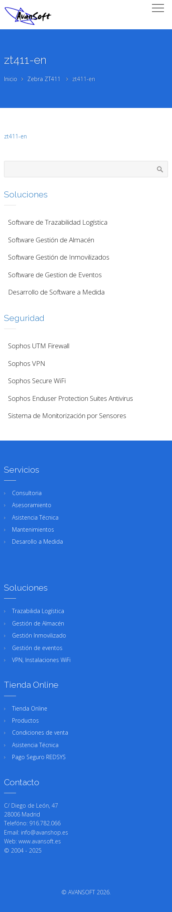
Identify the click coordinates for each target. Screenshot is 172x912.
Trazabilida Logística (38, 611)
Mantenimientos (33, 529)
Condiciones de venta (40, 732)
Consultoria (27, 493)
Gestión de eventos (37, 648)
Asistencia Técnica (35, 517)
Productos (25, 720)
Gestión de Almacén (38, 623)
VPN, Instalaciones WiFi (41, 660)
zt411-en (15, 136)
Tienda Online (29, 708)
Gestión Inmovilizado (39, 635)
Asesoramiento (31, 505)
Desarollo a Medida (37, 541)
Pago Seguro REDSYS (39, 757)
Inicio (10, 79)
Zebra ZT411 (44, 79)
